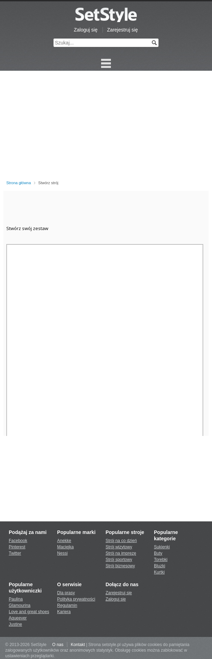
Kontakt (78, 644)
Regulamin (67, 605)
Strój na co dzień (121, 540)
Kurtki (159, 572)
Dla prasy (66, 592)
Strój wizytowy (119, 546)
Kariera (64, 611)
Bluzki (159, 565)
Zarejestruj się (122, 30)
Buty (158, 553)
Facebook (18, 540)
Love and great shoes (29, 611)
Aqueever (18, 618)
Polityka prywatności (76, 599)
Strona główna (18, 183)
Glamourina (19, 605)
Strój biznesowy (120, 565)
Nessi (62, 553)
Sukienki (162, 546)
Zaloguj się (86, 30)
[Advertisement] (106, 127)
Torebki (161, 559)
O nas (57, 644)
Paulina (16, 599)
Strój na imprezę (121, 553)
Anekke (64, 540)
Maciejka (65, 546)
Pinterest (17, 546)
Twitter (15, 553)
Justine (15, 624)
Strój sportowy (119, 559)
